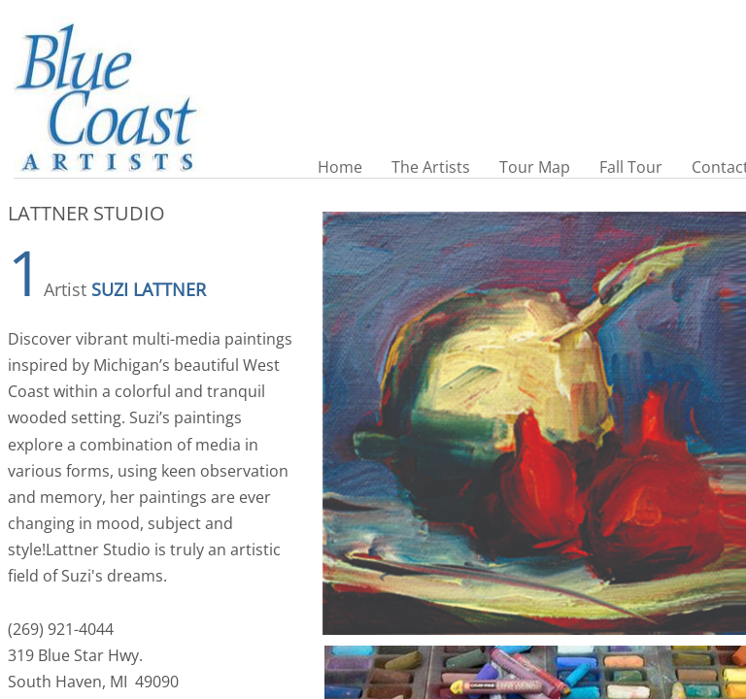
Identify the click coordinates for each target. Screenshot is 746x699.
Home (340, 167)
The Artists (430, 167)
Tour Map (534, 167)
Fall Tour (630, 167)
